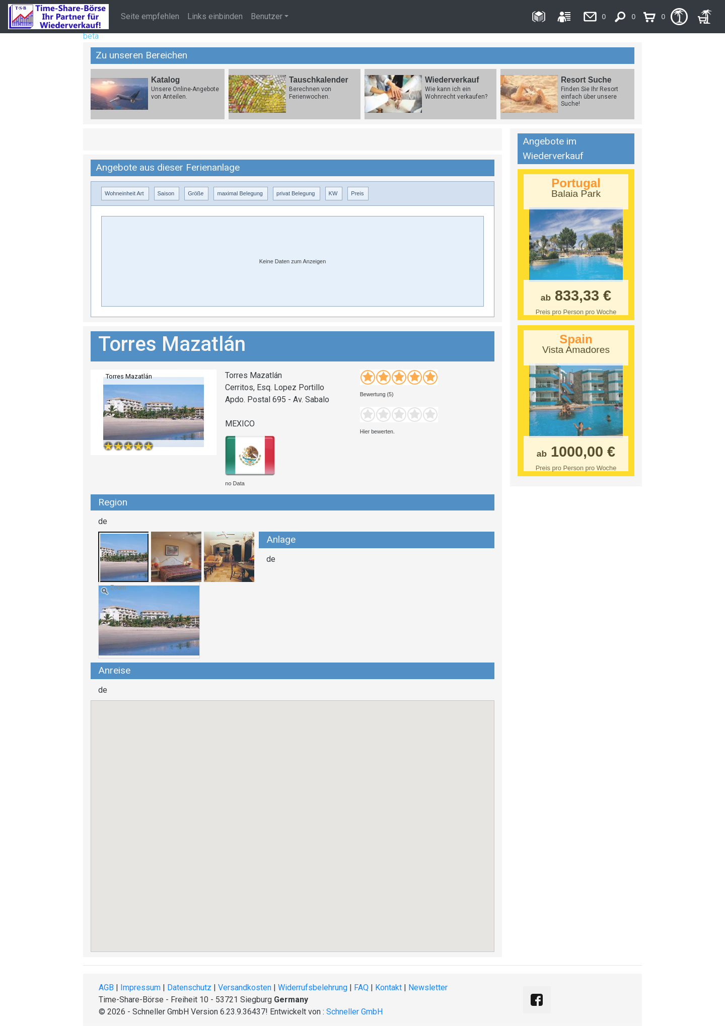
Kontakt (388, 987)
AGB (106, 987)
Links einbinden (215, 16)
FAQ (361, 987)
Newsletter (428, 987)
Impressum (140, 987)
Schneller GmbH (354, 1011)
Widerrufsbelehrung (312, 987)
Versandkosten (244, 987)
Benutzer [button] (266, 16)
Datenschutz (189, 987)
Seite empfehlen (150, 16)
